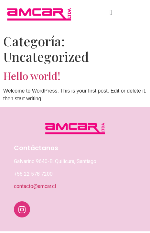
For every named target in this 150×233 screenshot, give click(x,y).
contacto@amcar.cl (35, 186)
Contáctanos (36, 147)
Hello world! (31, 76)
